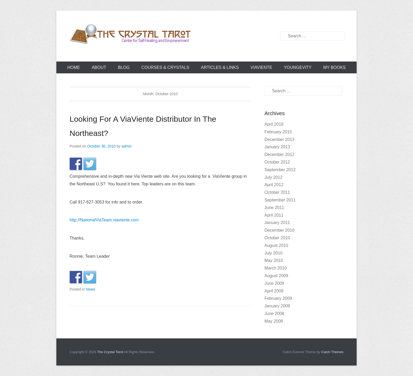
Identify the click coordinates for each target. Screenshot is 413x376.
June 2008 (274, 313)
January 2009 (277, 306)
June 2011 (274, 207)
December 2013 (279, 139)
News (90, 289)
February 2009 (278, 298)
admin (127, 146)
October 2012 (277, 162)
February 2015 (278, 132)
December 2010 (279, 230)
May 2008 (273, 321)
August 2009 (276, 275)
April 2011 (273, 215)
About (99, 67)
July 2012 (273, 177)
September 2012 (280, 169)
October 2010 (277, 238)
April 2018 (273, 124)
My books (334, 67)
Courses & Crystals (165, 67)
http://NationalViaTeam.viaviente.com (104, 220)
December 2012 (279, 154)
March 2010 (275, 268)
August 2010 (276, 245)
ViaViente (261, 67)
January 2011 (277, 222)
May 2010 (273, 260)
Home (73, 67)
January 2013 (277, 147)
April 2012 (273, 184)
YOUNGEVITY (298, 67)
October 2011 (277, 192)
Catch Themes (332, 352)
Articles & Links (220, 67)
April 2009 (273, 291)
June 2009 (274, 283)
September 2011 (280, 200)
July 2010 (273, 253)
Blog (124, 67)
